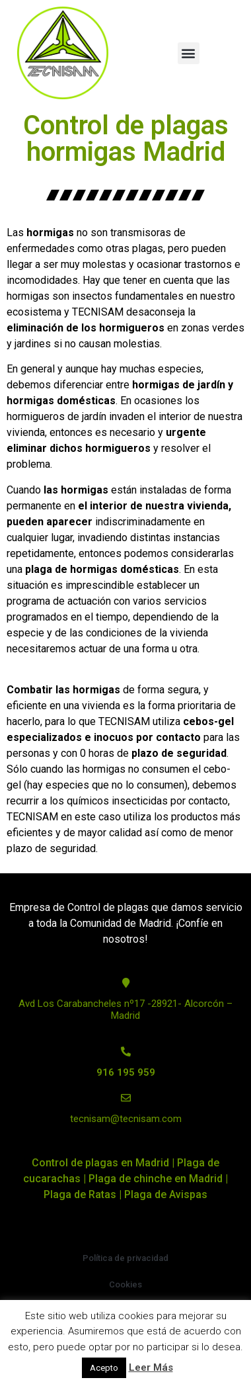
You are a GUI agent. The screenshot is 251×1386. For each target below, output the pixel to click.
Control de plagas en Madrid (100, 1162)
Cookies (125, 1284)
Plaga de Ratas (80, 1194)
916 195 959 (125, 1072)
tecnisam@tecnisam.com (126, 1119)
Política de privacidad (125, 1258)
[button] (188, 53)
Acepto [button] (104, 1368)
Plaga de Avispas (165, 1194)
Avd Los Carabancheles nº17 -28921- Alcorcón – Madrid (125, 1009)
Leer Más (151, 1367)
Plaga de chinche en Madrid (156, 1178)
